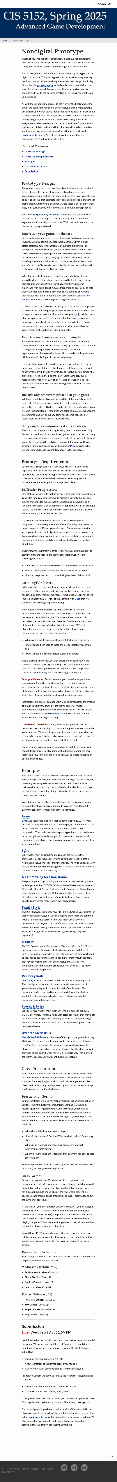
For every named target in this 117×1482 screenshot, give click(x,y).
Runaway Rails (32, 976)
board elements (53, 713)
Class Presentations (36, 166)
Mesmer (28, 942)
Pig (72, 445)
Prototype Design (35, 151)
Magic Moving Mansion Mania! (44, 877)
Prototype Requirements (39, 156)
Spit (77, 314)
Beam (26, 816)
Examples (30, 161)
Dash (77, 598)
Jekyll (33, 1469)
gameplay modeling (48, 214)
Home (4, 40)
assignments (17, 40)
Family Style (31, 908)
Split (25, 851)
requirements (45, 85)
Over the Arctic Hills (36, 1033)
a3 (28, 40)
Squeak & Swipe (33, 1006)
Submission (31, 171)
